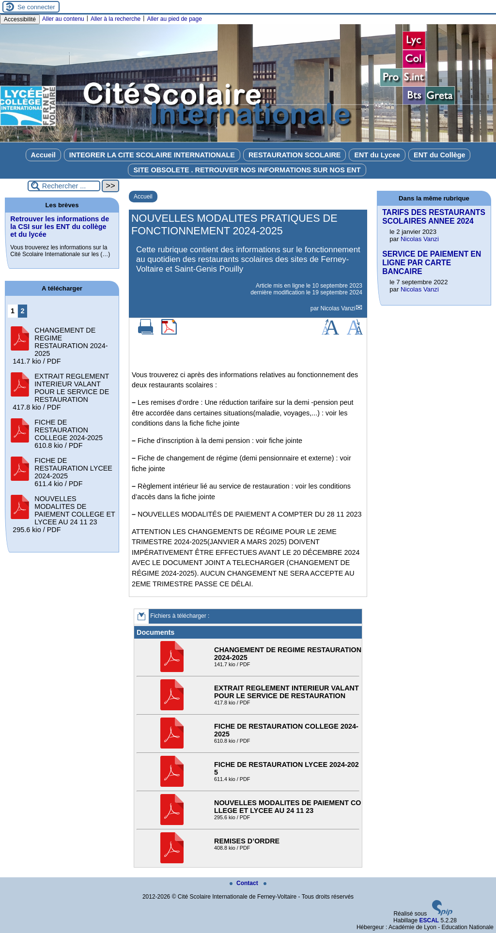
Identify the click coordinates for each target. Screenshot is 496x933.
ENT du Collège (439, 155)
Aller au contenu (63, 18)
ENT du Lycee (377, 155)
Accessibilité (20, 19)
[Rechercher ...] (64, 186)
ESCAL (429, 920)
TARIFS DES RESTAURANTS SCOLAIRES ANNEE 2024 (433, 216)
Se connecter (36, 7)
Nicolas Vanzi (338, 308)
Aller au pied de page (174, 18)
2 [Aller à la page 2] (23, 311)
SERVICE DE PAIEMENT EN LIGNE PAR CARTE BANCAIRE (431, 262)
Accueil (43, 155)
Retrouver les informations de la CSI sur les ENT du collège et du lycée (59, 226)
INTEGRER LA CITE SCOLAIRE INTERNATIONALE (152, 155)
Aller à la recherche (115, 18)
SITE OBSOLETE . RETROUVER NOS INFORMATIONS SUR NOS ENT (246, 170)
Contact (245, 883)
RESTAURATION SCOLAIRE (294, 155)
